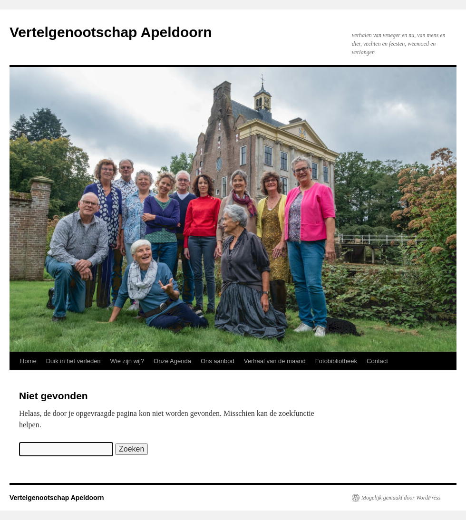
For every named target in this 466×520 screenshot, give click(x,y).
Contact (377, 361)
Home (28, 361)
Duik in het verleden (73, 361)
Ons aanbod (217, 361)
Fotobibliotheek (336, 361)
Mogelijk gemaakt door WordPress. (401, 497)
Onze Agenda (172, 361)
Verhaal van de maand (275, 361)
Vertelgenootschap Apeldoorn (111, 32)
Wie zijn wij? (127, 361)
